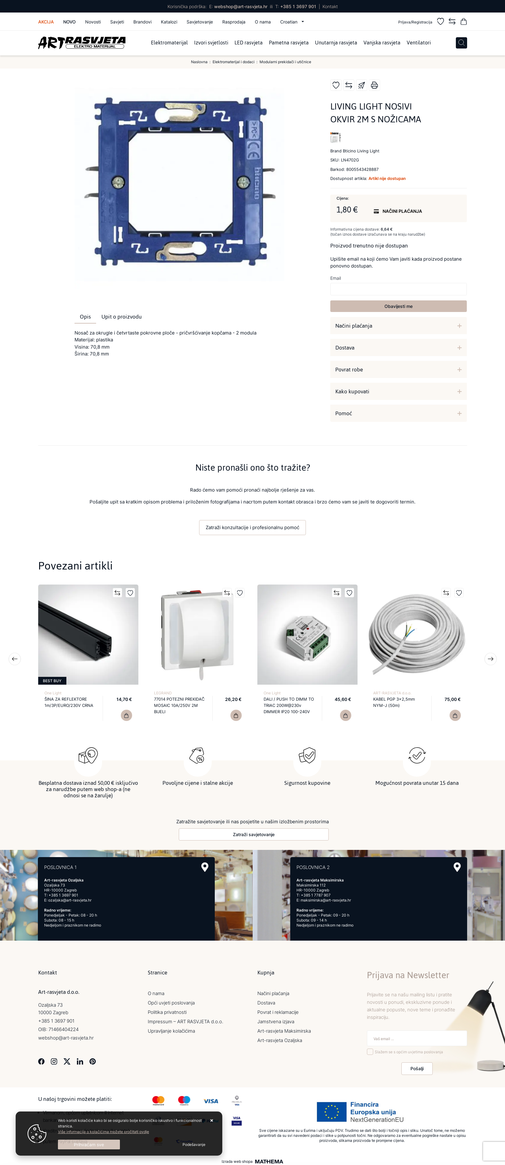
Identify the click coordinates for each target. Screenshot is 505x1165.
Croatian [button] (289, 21)
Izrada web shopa (237, 1160)
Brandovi (142, 21)
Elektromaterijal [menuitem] (169, 43)
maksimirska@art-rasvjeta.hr (326, 898)
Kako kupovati (352, 391)
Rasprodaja (233, 21)
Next (490, 659)
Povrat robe (349, 369)
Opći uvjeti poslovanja (171, 1001)
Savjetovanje (200, 21)
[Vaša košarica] (463, 22)
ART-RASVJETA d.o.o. (392, 693)
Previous (14, 659)
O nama (263, 21)
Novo (69, 21)
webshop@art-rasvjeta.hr (240, 6)
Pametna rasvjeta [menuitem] (289, 43)
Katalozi (169, 21)
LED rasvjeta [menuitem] (248, 43)
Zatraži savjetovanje (254, 832)
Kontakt (330, 6)
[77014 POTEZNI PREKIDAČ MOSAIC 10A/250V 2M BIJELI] (236, 715)
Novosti (93, 21)
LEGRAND (163, 693)
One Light (52, 693)
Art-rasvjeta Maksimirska (284, 1029)
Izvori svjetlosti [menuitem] (211, 43)
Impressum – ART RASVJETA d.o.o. (185, 1020)
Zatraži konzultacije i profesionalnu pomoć (252, 527)
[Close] (89, 1144)
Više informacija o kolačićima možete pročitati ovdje (103, 1131)
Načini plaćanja (353, 326)
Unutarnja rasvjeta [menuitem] (336, 43)
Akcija (46, 21)
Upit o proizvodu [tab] (121, 316)
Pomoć (343, 413)
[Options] (194, 1144)
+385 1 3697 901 (298, 6)
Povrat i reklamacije (278, 1011)
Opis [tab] (85, 316)
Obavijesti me (398, 306)
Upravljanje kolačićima (171, 1029)
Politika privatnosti (167, 1011)
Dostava (344, 348)
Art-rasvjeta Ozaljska (279, 1039)
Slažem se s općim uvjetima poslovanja (409, 1050)
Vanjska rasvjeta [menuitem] (381, 43)
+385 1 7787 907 (316, 893)
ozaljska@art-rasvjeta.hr (69, 898)
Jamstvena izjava (275, 1020)
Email (335, 278)
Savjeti (117, 21)
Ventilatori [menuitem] (419, 43)
